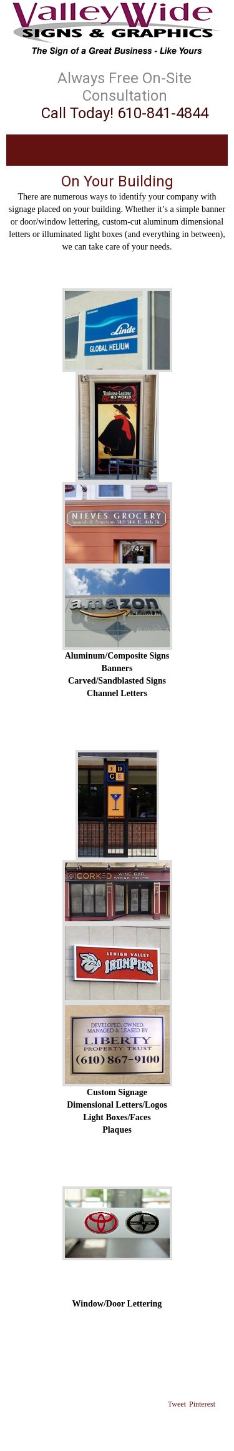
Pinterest (202, 1404)
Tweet (177, 1404)
